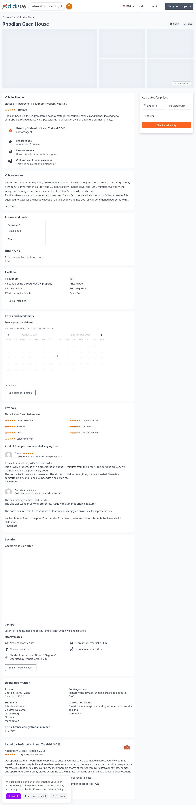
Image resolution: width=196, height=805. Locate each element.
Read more (11, 481)
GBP (129, 6)
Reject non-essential (35, 796)
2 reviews (22, 109)
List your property (179, 6)
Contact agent (24, 132)
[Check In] (153, 106)
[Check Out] (179, 106)
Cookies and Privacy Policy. (48, 789)
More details (12, 721)
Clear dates (10, 385)
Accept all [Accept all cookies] (13, 796)
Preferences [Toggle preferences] (59, 796)
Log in (155, 6)
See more (10, 206)
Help (141, 6)
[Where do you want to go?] (46, 6)
